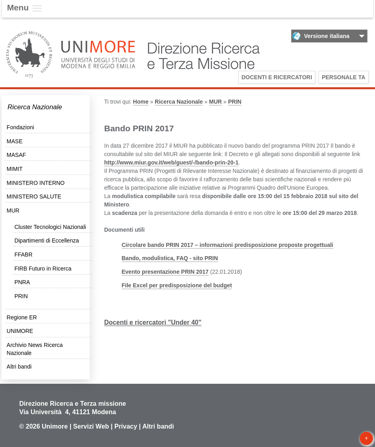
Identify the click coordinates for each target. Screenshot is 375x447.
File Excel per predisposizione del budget (177, 285)
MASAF (16, 155)
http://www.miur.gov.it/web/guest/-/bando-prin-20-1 (171, 162)
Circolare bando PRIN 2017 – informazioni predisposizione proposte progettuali (227, 245)
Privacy (125, 426)
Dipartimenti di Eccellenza (46, 240)
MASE (15, 141)
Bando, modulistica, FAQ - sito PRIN (170, 258)
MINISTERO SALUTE (34, 196)
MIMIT (15, 169)
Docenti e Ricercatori (277, 77)
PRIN (21, 296)
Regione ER (22, 317)
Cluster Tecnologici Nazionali (50, 227)
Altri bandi (19, 366)
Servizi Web (91, 426)
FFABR (23, 254)
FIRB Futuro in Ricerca (42, 268)
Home (141, 101)
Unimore (55, 426)
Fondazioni (20, 127)
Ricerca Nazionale (35, 107)
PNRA (22, 282)
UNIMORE (20, 331)
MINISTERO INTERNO (36, 183)
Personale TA (343, 77)
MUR (13, 210)
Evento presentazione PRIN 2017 (165, 272)
